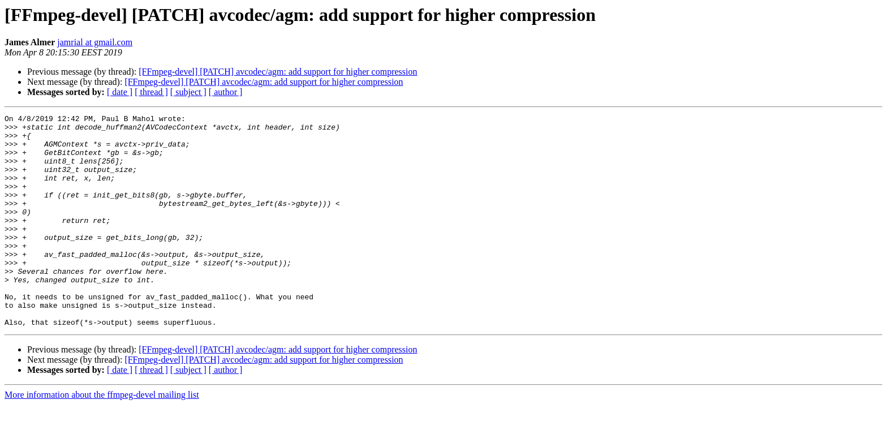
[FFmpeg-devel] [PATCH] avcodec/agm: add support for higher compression (278, 71)
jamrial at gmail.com (94, 42)
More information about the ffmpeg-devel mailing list (102, 437)
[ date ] (119, 92)
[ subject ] (188, 92)
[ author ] (226, 92)
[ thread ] (151, 92)
